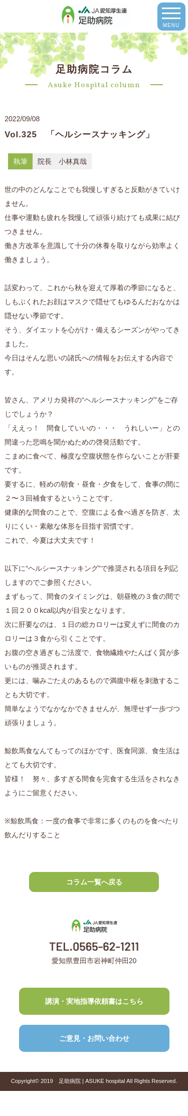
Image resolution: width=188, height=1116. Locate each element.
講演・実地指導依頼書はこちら (94, 1001)
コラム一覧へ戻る (94, 882)
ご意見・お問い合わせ (94, 1038)
